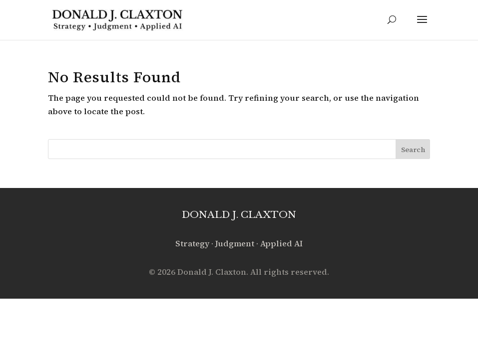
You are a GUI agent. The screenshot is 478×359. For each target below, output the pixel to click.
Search (413, 150)
